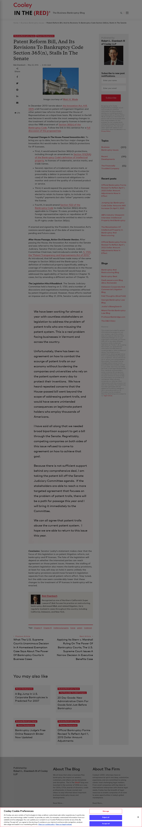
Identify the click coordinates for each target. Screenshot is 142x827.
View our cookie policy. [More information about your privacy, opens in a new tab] (46, 826)
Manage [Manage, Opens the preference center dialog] (106, 812)
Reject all (105, 818)
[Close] (138, 818)
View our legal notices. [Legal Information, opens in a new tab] (63, 826)
